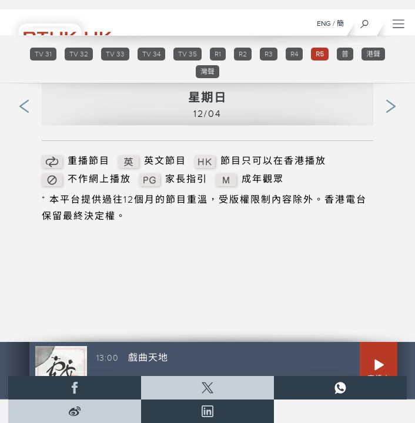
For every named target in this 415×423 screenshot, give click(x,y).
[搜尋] (365, 21)
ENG (324, 23)
